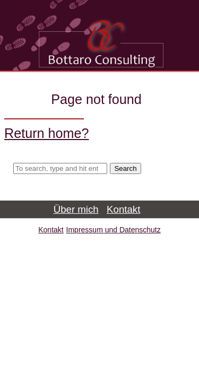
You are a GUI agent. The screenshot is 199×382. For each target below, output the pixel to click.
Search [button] (125, 168)
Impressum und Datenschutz (113, 229)
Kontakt (123, 209)
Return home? (46, 133)
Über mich (76, 209)
